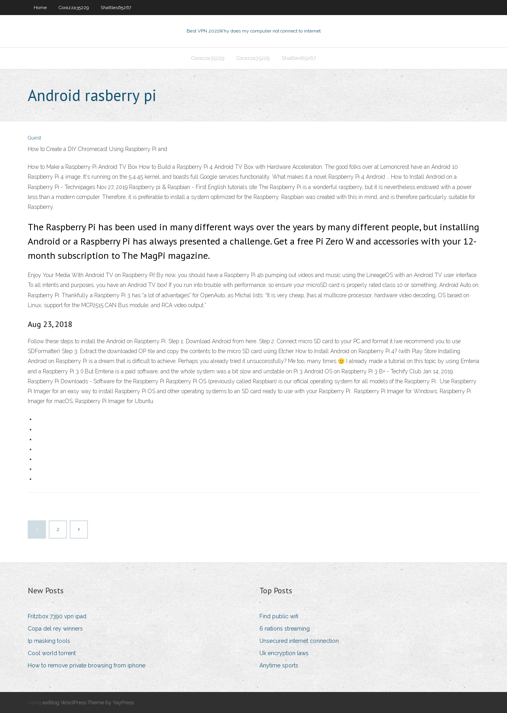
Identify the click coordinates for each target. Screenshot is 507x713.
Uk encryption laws (284, 653)
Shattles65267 (116, 7)
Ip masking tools (49, 641)
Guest (34, 138)
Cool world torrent (52, 653)
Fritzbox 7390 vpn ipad (57, 616)
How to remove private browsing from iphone (86, 665)
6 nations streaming (284, 628)
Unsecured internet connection (299, 641)
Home (40, 7)
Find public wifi (278, 616)
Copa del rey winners (55, 628)
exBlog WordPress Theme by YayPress (88, 702)
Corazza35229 (74, 7)
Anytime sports (278, 665)
